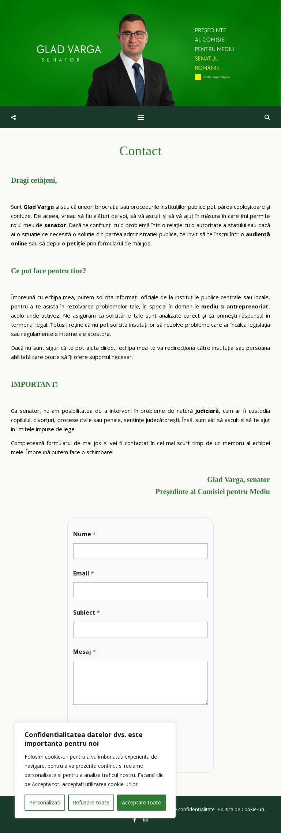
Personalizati (44, 802)
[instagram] (145, 820)
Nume (84, 534)
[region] (95, 770)
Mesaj (84, 651)
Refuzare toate (91, 802)
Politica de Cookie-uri (241, 809)
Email (83, 573)
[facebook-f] (135, 820)
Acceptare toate (141, 802)
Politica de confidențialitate (184, 809)
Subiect (86, 612)
